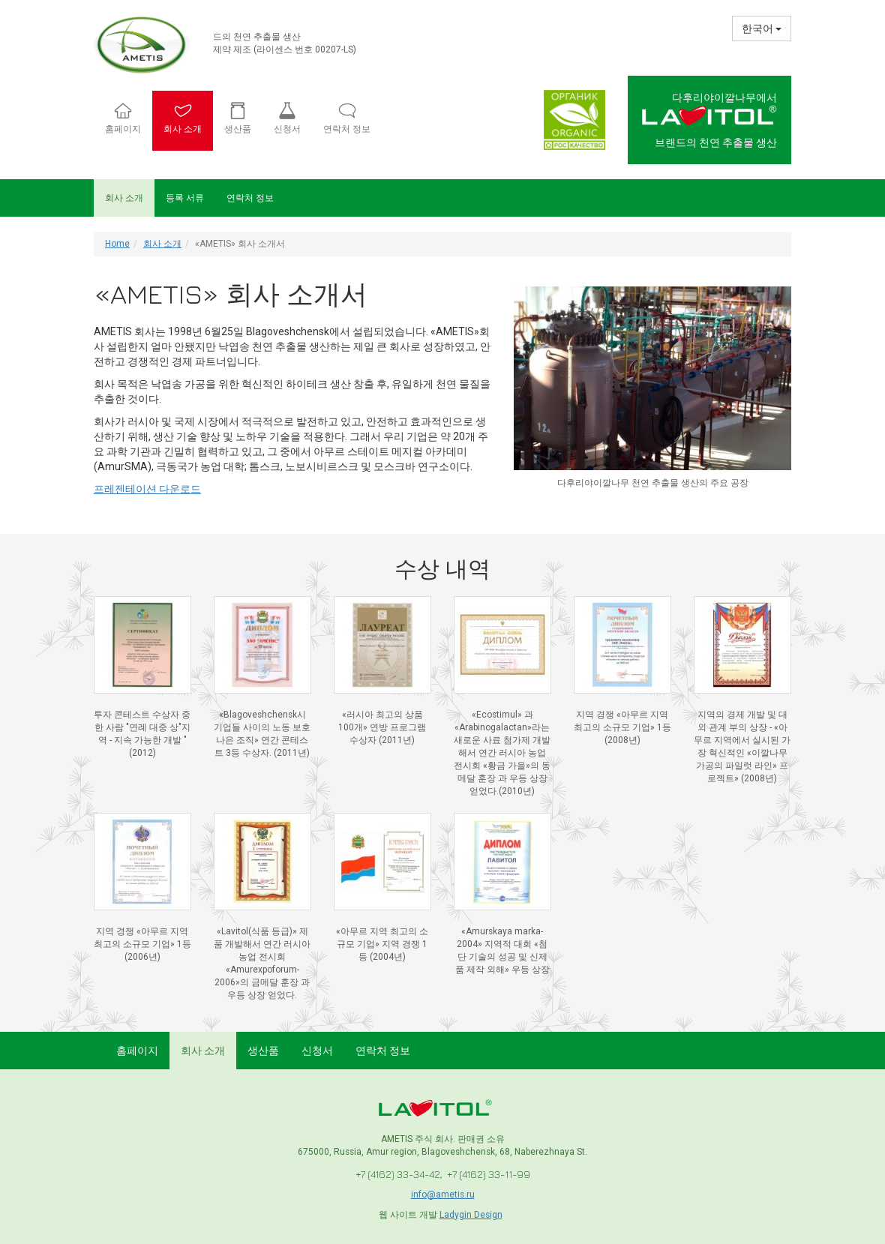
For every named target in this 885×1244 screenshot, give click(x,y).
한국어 (762, 28)
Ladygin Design (471, 1215)
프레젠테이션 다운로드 (147, 489)
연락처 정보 (250, 198)
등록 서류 (185, 198)
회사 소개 (124, 198)
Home (117, 243)
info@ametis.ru (443, 1194)
